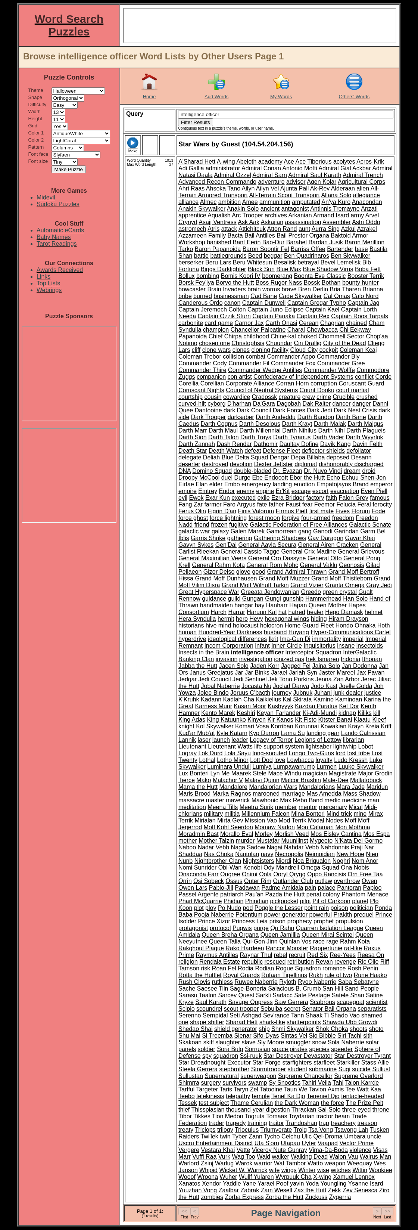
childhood (256, 336)
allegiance (366, 195)
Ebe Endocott (270, 477)
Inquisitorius (319, 645)
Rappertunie (326, 948)
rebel (280, 955)
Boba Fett (368, 269)
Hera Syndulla (197, 619)
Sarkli (263, 995)
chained (356, 323)
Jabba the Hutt (197, 666)
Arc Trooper (247, 215)
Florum (360, 511)
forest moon (264, 518)
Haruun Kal (262, 612)
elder (216, 484)
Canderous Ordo (200, 303)
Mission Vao (261, 820)
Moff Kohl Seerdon (228, 827)
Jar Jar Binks (252, 672)
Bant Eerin (247, 242)
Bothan (331, 282)
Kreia (372, 726)
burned (202, 296)
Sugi (344, 1069)
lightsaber (318, 746)
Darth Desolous (259, 424)
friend (201, 524)
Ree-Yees (343, 955)
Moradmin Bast (198, 834)
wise (323, 1170)
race (319, 941)
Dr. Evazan (287, 471)
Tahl (338, 1082)
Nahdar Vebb (301, 847)
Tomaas (276, 1116)
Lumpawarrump (294, 766)
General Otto (325, 558)
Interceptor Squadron (313, 652)
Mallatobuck (366, 780)
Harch (218, 612)
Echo (333, 477)
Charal (296, 329)
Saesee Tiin (212, 988)
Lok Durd (210, 753)
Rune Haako (370, 975)
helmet (374, 612)
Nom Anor (365, 861)
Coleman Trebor (199, 356)
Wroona (207, 1177)
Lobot (365, 746)
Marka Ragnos (231, 793)
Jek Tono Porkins (291, 679)
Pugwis (242, 928)
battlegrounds (228, 255)
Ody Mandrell (281, 867)
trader (216, 1123)
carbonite (190, 323)
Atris (213, 229)
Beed (255, 255)
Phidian (233, 901)
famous (379, 498)
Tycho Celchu (282, 1136)
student (297, 1069)
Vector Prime (356, 1143)
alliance (188, 202)
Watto (315, 1163)
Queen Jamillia (280, 935)
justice (372, 693)
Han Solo (355, 598)
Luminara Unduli (229, 766)
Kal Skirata (297, 699)
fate (262, 504)
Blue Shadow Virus (328, 269)
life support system (279, 746)
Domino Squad (212, 471)
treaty (185, 1130)
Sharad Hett (242, 1022)
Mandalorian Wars (273, 787)
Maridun (377, 787)
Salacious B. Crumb (294, 988)
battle (201, 255)
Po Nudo (229, 908)
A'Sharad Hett (196, 161)
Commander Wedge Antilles (265, 370)
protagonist (193, 928)
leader (239, 740)
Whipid (208, 1170)
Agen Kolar (321, 182)
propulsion (349, 921)
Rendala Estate (219, 961)
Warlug (224, 1163)
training (257, 1123)
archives (276, 215)
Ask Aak (248, 222)
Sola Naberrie (346, 1042)
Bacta (235, 235)
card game (219, 323)
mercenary (333, 807)
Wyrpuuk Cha (293, 1177)
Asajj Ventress (217, 222)
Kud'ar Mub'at (196, 733)
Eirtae (186, 484)
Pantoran (349, 887)
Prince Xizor (214, 921)
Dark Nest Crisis (355, 410)
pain (310, 887)
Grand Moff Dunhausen (226, 578)
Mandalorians (317, 787)
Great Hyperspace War (208, 592)
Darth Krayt (297, 424)
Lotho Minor (233, 760)
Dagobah (289, 403)
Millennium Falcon (265, 814)
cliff (196, 350)
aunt (304, 229)
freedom (343, 518)
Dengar (279, 457)
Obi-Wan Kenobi (240, 867)
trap (324, 1123)
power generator (286, 914)
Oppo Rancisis (326, 874)
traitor (276, 1123)
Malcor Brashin (301, 780)
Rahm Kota (355, 941)
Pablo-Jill (221, 887)
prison (277, 921)
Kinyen (256, 719)
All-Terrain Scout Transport (284, 195)
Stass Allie (375, 1062)
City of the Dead (344, 343)
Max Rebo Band (301, 800)
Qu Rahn (282, 928)
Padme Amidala (282, 887)
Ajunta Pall (294, 188)
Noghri (341, 861)
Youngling (334, 1183)
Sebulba (272, 1009)
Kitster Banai (335, 719)
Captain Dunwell (264, 303)
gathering (239, 538)
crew (308, 397)
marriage (293, 793)
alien (362, 188)
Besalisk (285, 262)
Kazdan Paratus (316, 706)
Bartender (340, 249)
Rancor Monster (287, 948)
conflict (364, 377)
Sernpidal (215, 1015)
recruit (297, 955)
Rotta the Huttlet (200, 975)
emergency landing (266, 484)
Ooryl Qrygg (289, 874)
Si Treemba (217, 1035)
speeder (342, 1049)
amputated (306, 202)
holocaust (246, 625)
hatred (296, 612)
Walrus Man (376, 1156)
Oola (265, 874)
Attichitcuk (252, 229)
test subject (214, 1103)
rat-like (353, 948)
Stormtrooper (268, 1069)
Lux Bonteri (193, 773)
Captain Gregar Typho (316, 303)
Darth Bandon (315, 417)
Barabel (296, 242)
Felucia (346, 504)
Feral (364, 504)
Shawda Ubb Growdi (349, 1022)
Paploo (372, 887)
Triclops (205, 1130)
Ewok (196, 498)
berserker (191, 262)
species (319, 1049)
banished (219, 242)
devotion (241, 464)
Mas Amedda (323, 793)
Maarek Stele (248, 773)
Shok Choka (331, 1029)
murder (245, 840)
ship (264, 1029)
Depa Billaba (308, 457)
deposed (338, 457)
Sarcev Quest (236, 995)
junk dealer (347, 693)
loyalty (323, 760)
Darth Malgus (365, 424)
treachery (343, 1123)
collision (233, 356)
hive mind (218, 625)
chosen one (214, 343)
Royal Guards (241, 975)
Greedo (311, 592)
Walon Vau (344, 1156)
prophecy (299, 921)
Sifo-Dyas (266, 1035)
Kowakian (333, 726)
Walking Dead (309, 1156)
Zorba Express (244, 1197)
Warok (244, 1163)
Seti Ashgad (245, 1015)
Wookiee (380, 1170)
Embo (232, 484)
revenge (345, 961)
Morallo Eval (236, 834)
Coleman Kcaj (358, 350)
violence (360, 1150)
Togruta (255, 1116)
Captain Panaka (273, 316)
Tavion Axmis (326, 1089)
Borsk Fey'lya (196, 282)
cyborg (216, 403)
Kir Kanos (280, 719)
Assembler (336, 222)
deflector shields (323, 450)
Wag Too (243, 1156)
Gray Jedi (379, 585)
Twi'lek (209, 1136)
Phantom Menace (364, 894)
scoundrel (209, 1009)
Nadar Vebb (214, 847)
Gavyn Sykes (195, 545)
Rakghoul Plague (201, 948)
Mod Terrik (292, 820)
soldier (206, 1049)
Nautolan (247, 854)
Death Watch (226, 450)
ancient (270, 208)
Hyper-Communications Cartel (350, 632)
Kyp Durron (264, 733)
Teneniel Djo (323, 1096)
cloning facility (269, 350)
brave (289, 289)
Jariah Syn (303, 672)
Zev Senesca (360, 1190)
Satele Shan (348, 995)
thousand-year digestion (258, 1109)
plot (199, 908)
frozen (219, 524)
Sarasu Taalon (197, 995)
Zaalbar (229, 1190)
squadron (225, 1056)
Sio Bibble (322, 1035)
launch (221, 740)
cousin (212, 397)
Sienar (242, 1035)
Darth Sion (192, 437)
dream (352, 471)
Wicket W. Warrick (243, 1170)
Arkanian (300, 215)
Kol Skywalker (214, 726)
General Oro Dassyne (277, 558)
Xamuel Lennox (354, 1177)
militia (232, 814)
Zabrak (249, 1190)
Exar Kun (217, 498)
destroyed (215, 464)
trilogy (225, 1130)
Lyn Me (220, 773)
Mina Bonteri (308, 814)
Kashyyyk (280, 706)
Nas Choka (219, 854)
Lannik (187, 740)
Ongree (230, 874)
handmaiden (216, 605)
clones (241, 350)
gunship (293, 598)
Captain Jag (363, 303)
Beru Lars (218, 262)
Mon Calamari (315, 827)
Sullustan (190, 1076)
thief (184, 1109)
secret (292, 1009)
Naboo (187, 847)
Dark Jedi (319, 410)
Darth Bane (351, 417)
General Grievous (361, 551)
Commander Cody (202, 363)
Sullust (381, 1069)
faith (331, 498)
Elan (202, 484)
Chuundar (279, 343)
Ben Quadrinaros (306, 255)
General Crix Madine (308, 551)
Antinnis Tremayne (335, 208)
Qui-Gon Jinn (259, 941)
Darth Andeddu (276, 417)
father (276, 504)
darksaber (241, 417)
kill (376, 713)
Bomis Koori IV (241, 276)
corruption (324, 383)
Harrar (236, 612)
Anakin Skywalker (201, 208)
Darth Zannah (196, 444)
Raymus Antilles (217, 955)
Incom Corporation (228, 645)
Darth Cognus (219, 424)
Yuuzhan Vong (197, 1190)
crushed (367, 397)
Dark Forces (289, 410)
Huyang (298, 632)
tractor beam (333, 1116)
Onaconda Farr (198, 874)
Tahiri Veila (316, 1082)
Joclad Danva (291, 686)
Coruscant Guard (361, 383)
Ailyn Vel (267, 188)
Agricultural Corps (361, 182)
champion (216, 329)
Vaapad (328, 1143)
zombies (212, 1197)
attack (229, 229)
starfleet (324, 1062)
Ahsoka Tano (223, 188)
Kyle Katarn (231, 733)
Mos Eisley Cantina (336, 834)
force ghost (193, 518)
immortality (326, 639)
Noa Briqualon (312, 861)
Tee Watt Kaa (363, 1089)
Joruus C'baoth (250, 693)
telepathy (238, 1096)
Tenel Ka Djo (288, 1096)
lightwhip (344, 746)
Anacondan (367, 202)
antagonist (295, 208)
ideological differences (237, 639)
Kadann (211, 699)
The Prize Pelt (364, 1103)
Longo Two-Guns (311, 753)
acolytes (344, 161)
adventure (271, 182)
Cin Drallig (308, 343)
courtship (190, 397)
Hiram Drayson (348, 619)
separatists (372, 1009)
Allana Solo (336, 195)
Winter (306, 1170)
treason (367, 1123)
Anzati (369, 208)
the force (332, 1103)
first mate (321, 511)
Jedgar (187, 679)
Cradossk (264, 397)
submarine (323, 1069)
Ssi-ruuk (251, 1056)
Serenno (189, 1015)
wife (274, 1170)
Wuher (228, 1177)
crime (323, 397)
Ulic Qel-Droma (322, 1136)
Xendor (211, 1183)
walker (280, 1156)
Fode (378, 511)
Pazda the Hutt (285, 894)
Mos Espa (376, 834)
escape (301, 491)
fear (307, 504)
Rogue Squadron (298, 968)
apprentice (192, 215)
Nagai (275, 847)
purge (261, 928)
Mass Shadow (362, 793)
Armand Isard (331, 215)
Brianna (372, 289)
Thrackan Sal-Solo (316, 1109)
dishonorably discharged (351, 464)
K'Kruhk (188, 699)
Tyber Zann (247, 1136)
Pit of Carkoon (331, 901)
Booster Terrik (365, 276)
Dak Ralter (317, 403)
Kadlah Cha (239, 699)
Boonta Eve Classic (320, 276)
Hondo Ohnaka (356, 625)
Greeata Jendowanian (270, 592)
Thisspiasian (207, 1109)
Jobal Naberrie (220, 686)
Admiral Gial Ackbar (344, 168)
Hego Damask (344, 612)
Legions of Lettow (317, 740)
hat (282, 612)
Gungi (273, 598)
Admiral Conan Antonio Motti (279, 168)
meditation (192, 807)
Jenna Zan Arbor (337, 679)
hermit (226, 619)
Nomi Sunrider (197, 867)
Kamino (324, 699)
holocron (271, 625)
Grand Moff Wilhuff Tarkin (255, 585)
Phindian (256, 901)
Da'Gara (264, 403)
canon (232, 303)
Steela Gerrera (198, 1069)
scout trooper (241, 1009)
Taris (225, 1089)
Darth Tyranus (292, 437)
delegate (189, 457)
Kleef (379, 719)
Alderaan (343, 188)
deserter (189, 464)
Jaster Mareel (337, 672)
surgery (211, 1082)
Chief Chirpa (225, 336)
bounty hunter (360, 282)
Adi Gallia (191, 168)
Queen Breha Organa (230, 935)
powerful (320, 914)
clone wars (216, 350)
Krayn (356, 726)
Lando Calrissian (363, 733)
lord (341, 753)
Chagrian (332, 323)
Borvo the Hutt (235, 282)
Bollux (186, 276)
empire (187, 491)
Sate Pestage (312, 995)
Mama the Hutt (198, 787)
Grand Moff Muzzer (284, 578)
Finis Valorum (256, 511)
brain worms (263, 289)
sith (367, 1035)
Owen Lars (192, 887)
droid (369, 471)
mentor (308, 807)
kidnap (347, 713)
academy (270, 161)
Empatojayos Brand (342, 484)
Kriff (386, 726)
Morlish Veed (291, 834)
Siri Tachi (349, 1035)
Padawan (247, 887)
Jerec (368, 679)
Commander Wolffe (329, 370)
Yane (249, 1183)
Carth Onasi (281, 323)
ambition (229, 202)
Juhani (323, 693)
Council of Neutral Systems (262, 390)
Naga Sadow (248, 847)
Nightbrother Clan (217, 861)
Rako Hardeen (244, 948)
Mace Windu (284, 773)
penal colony (323, 894)
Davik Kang (335, 444)
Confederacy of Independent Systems (303, 377)
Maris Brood (194, 793)
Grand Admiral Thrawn (297, 571)
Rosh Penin (362, 968)
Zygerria (340, 1197)
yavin (297, 1183)
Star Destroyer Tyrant (362, 1056)
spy (207, 1056)
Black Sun (261, 269)
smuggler (298, 1042)
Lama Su (293, 733)
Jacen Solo (234, 666)
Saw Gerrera (291, 1002)
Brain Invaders (226, 289)
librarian (353, 740)
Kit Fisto (305, 719)
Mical (355, 807)
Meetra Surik (257, 807)
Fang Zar (190, 504)
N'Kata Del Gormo (358, 840)
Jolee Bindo (213, 693)
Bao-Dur (273, 242)
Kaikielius (268, 699)
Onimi (250, 874)
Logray (187, 753)
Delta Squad (251, 457)
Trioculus (247, 1130)
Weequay (359, 1163)
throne (380, 1109)
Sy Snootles (284, 1082)
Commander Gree (341, 363)
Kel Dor (349, 706)
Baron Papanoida (218, 249)
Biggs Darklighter (223, 269)
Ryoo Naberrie (317, 982)
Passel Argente (198, 894)
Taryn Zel (246, 1089)
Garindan (346, 531)
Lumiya (262, 766)
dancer (342, 403)
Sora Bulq (230, 1049)
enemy (246, 491)
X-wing (322, 1177)
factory (315, 498)
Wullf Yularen (256, 1177)
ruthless (222, 982)
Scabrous (322, 1002)
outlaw (323, 881)
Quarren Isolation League (330, 928)
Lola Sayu (237, 753)
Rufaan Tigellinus (284, 975)
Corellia (188, 383)
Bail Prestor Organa (303, 235)
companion (211, 377)
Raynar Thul (256, 955)
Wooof (187, 1177)
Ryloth (287, 982)
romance (334, 968)
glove (243, 571)
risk (205, 968)
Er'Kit (283, 491)
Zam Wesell (276, 1190)
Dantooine (208, 410)
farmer (212, 504)
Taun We (296, 1089)
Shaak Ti (317, 1015)
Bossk (312, 282)
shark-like (272, 1022)
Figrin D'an (222, 511)
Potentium (248, 914)
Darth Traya (256, 437)
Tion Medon (227, 1116)
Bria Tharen (345, 289)
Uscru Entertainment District (215, 1143)
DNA (184, 471)
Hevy (256, 619)
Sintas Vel (294, 1035)
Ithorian (372, 659)
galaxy (220, 531)
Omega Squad (320, 867)
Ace (289, 161)
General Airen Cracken (328, 545)
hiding (319, 619)
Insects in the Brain (203, 652)
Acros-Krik (370, 161)
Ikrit (273, 639)
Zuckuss (316, 1197)
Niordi (283, 861)
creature (290, 397)
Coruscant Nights (201, 390)
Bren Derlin (313, 289)
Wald (263, 1156)
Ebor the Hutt (307, 477)
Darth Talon (223, 437)
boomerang (277, 276)
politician (361, 908)
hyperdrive (192, 639)
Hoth (383, 625)
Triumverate (276, 1130)
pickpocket (284, 901)
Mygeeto (321, 840)
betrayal (308, 262)
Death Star (192, 450)
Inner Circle (286, 645)
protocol (220, 928)
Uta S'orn (267, 1143)
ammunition (274, 202)
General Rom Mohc (272, 565)
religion (188, 961)
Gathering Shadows (280, 538)
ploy (210, 908)
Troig (300, 1130)
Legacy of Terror (271, 740)
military (213, 814)
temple (261, 1096)
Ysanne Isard (365, 1183)
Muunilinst (294, 840)
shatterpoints (304, 1022)
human (187, 632)
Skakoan (190, 1042)
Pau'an (254, 894)
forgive (291, 518)
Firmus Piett (292, 511)
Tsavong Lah (351, 1130)
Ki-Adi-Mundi (320, 713)
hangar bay (249, 605)
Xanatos (189, 1183)
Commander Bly (338, 356)
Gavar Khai (360, 538)
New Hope (350, 854)
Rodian (264, 968)
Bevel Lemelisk (341, 262)
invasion (227, 659)
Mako (203, 780)
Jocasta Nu (256, 686)
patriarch (231, 894)
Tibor (185, 1116)
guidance (214, 598)
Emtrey (207, 491)
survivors (234, 1082)
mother (187, 840)
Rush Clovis (194, 982)
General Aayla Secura (267, 545)
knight (186, 726)
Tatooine (271, 1089)
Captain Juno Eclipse (275, 309)
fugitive (238, 524)
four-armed (315, 518)
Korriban (282, 726)
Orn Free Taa (365, 874)
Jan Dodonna (359, 666)
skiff (208, 1042)
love (279, 760)
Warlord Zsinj (195, 1163)
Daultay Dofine (298, 444)
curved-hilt (192, 403)
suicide (361, 1069)
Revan (324, 961)
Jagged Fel (296, 666)
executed (243, 498)
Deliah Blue (218, 457)
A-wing (226, 161)
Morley (264, 834)
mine (360, 814)
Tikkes (201, 1116)
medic (332, 800)
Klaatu (362, 719)
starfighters (297, 1062)
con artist (240, 377)
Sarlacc (282, 995)
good (258, 571)
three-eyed (356, 1109)
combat (255, 356)
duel (227, 477)
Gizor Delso (219, 571)
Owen (369, 881)
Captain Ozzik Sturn (224, 316)
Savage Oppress (250, 1002)
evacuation (344, 491)
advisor (296, 182)
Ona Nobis (355, 867)
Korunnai (307, 726)
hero (242, 619)
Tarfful (186, 1089)
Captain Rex (313, 316)
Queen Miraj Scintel (328, 935)
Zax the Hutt (310, 1190)
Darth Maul (223, 430)
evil (182, 498)
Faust (293, 504)
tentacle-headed (362, 1096)
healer (315, 612)
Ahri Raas (191, 188)
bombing (207, 276)
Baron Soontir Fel (266, 249)
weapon (335, 1163)
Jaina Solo (326, 666)
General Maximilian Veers (212, 558)
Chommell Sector (341, 336)
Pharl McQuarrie (200, 901)
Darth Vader (328, 437)
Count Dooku (317, 390)
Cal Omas (337, 296)
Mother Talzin (216, 840)
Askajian (272, 222)
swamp (257, 1082)
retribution (300, 961)
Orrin (185, 881)
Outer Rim (257, 881)
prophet (324, 921)
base (361, 249)
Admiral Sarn (269, 175)
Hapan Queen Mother (318, 605)
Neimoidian (320, 854)
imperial (353, 639)
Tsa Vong (320, 1130)
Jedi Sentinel (250, 679)
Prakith (342, 914)
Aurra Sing (326, 229)
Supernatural (222, 1076)
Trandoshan (301, 1123)
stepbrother (234, 1069)
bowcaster (192, 289)
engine (265, 491)
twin (225, 1136)
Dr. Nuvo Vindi (323, 471)
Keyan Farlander (279, 713)
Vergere (188, 1150)
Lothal (207, 760)
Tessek (187, 1103)
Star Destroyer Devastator (298, 1056)
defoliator (358, 450)
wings (289, 1170)
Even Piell (374, 491)
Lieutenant (192, 746)
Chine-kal (283, 336)
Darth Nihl (331, 430)
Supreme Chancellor (305, 1076)
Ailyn (248, 188)
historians (191, 625)
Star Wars (193, 144)
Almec (208, 202)
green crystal (339, 592)
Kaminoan (348, 699)
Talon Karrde (362, 1082)
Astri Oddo (366, 222)
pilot (305, 901)
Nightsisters (258, 861)
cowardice (236, 397)
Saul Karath (211, 1002)
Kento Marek (218, 713)
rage (332, 941)
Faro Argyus (239, 504)
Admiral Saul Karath (314, 175)
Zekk (334, 1190)
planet (360, 901)
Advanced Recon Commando (217, 182)
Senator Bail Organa (329, 1009)
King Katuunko (226, 719)
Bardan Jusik (325, 242)
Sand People (362, 988)
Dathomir (265, 444)
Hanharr (277, 605)
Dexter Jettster (273, 464)
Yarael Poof (273, 1183)
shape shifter (207, 1022)
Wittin (359, 1170)
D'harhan (239, 403)
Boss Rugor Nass (279, 282)
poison (339, 908)
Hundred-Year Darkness (230, 632)
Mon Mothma (352, 827)
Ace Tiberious (313, 161)
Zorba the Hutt (284, 1197)
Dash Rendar (234, 444)
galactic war (194, 531)
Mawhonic (265, 800)
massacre (191, 800)
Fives (343, 511)
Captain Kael (322, 309)
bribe (185, 296)
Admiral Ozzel (232, 175)
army (357, 215)
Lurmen (326, 766)
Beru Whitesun (252, 262)
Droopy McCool (198, 477)
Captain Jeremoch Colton (212, 309)
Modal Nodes (325, 820)
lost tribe (358, 753)
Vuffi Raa (204, 1156)
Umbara (354, 1136)
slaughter (227, 1042)
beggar (273, 255)
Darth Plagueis (366, 430)
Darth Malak (330, 424)
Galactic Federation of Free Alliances (298, 524)
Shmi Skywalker (292, 1029)
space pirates (290, 1049)
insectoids (369, 645)
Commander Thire (202, 370)
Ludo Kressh (351, 760)
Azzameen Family (202, 235)
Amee (250, 202)
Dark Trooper (208, 417)
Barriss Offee (308, 249)
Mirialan (205, 820)
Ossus (233, 881)
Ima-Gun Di (295, 639)
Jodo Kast (324, 686)
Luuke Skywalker (361, 766)
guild (234, 598)
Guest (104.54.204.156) (257, 144)
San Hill (332, 988)
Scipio (186, 1009)
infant (262, 645)
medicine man (360, 800)
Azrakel (367, 229)
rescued (275, 961)
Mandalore (233, 787)
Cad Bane (263, 296)
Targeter (207, 1089)
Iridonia (350, 659)
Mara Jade (351, 787)
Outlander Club (293, 881)
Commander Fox (293, 363)
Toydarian (302, 1116)
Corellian (212, 383)
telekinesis (210, 1096)
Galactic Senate (370, 524)
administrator (223, 168)
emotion (304, 484)
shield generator (235, 1029)
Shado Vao (345, 1015)
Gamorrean (281, 531)
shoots (358, 1029)
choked (307, 336)
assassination (303, 222)
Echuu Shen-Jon (364, 477)
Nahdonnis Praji (342, 847)
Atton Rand (282, 229)
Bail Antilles (259, 235)
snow (319, 1042)
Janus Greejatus (211, 672)
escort (320, 491)
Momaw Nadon (275, 827)
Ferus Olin (192, 511)
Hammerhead (323, 598)
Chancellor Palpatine (258, 329)
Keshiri (246, 713)
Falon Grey (353, 498)
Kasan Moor (250, 706)
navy (267, 854)
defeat (252, 450)
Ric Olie (368, 961)
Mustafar (268, 840)
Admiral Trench (363, 175)
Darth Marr (192, 430)
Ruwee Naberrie (256, 982)
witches (340, 1170)
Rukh (316, 975)
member (286, 807)
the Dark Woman (297, 1103)
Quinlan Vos (295, 941)
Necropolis (289, 854)
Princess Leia (250, 921)
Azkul (348, 229)
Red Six (317, 955)
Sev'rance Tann (283, 1015)
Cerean (308, 323)
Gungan (252, 598)
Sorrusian (257, 1049)
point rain (316, 908)
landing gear (322, 733)
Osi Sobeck (208, 881)
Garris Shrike (208, 538)
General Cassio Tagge (250, 551)
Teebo (186, 1096)
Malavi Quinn (261, 780)
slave (249, 1042)
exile (264, 498)
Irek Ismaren (322, 659)
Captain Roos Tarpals (359, 316)
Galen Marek (248, 531)
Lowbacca (300, 760)
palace (327, 887)
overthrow (347, 881)
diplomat (305, 464)
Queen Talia (225, 941)
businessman (231, 296)
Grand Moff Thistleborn (341, 578)
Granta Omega (345, 585)
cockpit (328, 350)
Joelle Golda (355, 686)
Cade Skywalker (300, 296)
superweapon (258, 1076)
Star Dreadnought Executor (214, 1062)
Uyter (309, 1143)
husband (275, 632)
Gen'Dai (226, 545)
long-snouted (269, 753)
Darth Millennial (260, 430)
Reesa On (370, 955)
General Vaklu (318, 565)
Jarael (279, 672)
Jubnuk (303, 693)
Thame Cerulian (251, 1103)
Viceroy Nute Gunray (279, 1150)
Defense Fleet (281, 450)
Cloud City (304, 350)
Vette (243, 1150)
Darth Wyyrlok (364, 437)
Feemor (324, 504)
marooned (266, 793)
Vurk (224, 1156)
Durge (242, 477)
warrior (263, 1163)
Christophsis (247, 343)
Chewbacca (322, 329)
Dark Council (254, 410)
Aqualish (219, 215)
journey (281, 693)
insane (346, 645)
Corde (383, 377)
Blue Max (288, 269)
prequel (364, 914)
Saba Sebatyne (358, 982)
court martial (352, 390)
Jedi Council (214, 679)
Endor (227, 491)
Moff (350, 820)
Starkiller (347, 1062)
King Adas (191, 719)
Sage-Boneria (248, 988)
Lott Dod (261, 760)
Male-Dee (335, 780)
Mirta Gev (230, 820)
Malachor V (228, 780)
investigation (255, 659)
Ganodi (323, 531)
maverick (238, 800)
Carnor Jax (248, 323)
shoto (376, 1029)
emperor (381, 484)
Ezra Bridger (288, 498)
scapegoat (350, 1002)
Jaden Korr (264, 666)
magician (315, 773)
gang (305, 531)
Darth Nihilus (299, 430)
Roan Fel (224, 968)
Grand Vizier (307, 585)
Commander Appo (291, 356)
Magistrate (342, 773)
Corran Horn (292, 383)
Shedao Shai (195, 1029)
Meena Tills (223, 807)
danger (361, 403)
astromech (192, 229)
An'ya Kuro (335, 202)
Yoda (312, 1183)
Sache (186, 988)
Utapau (290, 1143)
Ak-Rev (320, 188)
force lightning (228, 518)
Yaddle (232, 1183)
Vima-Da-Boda (328, 1150)
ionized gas (289, 659)
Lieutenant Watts (230, 746)
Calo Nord (365, 296)
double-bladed (252, 471)
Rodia (245, 968)
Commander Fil (248, 363)
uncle (374, 1136)
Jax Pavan (371, 672)
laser (204, 740)
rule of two (338, 975)
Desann (361, 457)
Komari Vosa (252, 726)
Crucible (344, 397)
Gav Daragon (325, 538)
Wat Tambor (290, 1163)
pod (248, 908)
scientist (377, 1002)
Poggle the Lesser (279, 908)
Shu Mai (189, 1035)
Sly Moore (270, 1042)
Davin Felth (367, 444)
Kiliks (364, 713)
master (215, 800)
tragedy (236, 1123)
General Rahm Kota (218, 565)
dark (229, 410)
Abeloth (246, 161)
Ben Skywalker (350, 255)
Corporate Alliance (249, 383)
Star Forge (266, 1062)
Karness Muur (213, 706)
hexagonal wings (287, 619)
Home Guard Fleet (309, 625)
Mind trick (339, 814)
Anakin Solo (243, 208)
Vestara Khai (218, 1150)
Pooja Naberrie (214, 914)
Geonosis (351, 565)
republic (252, 961)
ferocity (382, 504)
